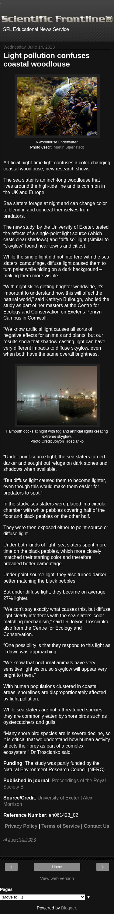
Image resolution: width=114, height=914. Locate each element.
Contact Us (96, 826)
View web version (57, 878)
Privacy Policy (21, 826)
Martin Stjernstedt (69, 147)
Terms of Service (60, 826)
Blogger (68, 907)
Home (57, 867)
